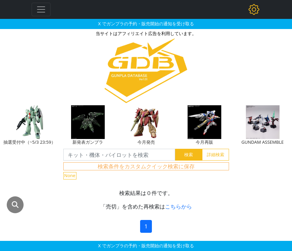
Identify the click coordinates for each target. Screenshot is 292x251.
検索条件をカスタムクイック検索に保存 (146, 166)
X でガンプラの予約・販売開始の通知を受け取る (146, 24)
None (69, 175)
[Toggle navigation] (41, 9)
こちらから (178, 206)
